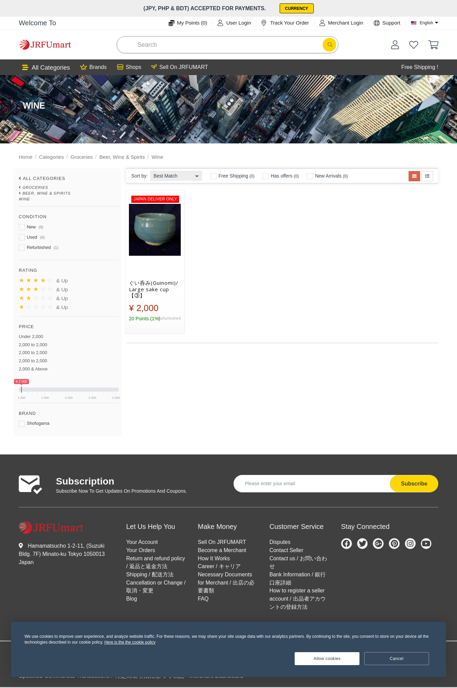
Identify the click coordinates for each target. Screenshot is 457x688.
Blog (131, 599)
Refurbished (38, 247)
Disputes (280, 542)
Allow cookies (327, 658)
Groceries (82, 157)
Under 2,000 (31, 336)
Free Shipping (232, 176)
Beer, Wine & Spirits (122, 157)
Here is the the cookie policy (130, 642)
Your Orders (141, 550)
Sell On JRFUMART (179, 67)
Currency (296, 8)
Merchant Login (341, 23)
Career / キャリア (219, 567)
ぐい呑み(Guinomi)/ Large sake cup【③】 (153, 289)
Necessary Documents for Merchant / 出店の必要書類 (226, 583)
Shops (129, 67)
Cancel (396, 658)
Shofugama (34, 424)
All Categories (46, 67)
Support (387, 23)
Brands (93, 67)
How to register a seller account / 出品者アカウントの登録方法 (297, 599)
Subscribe (414, 484)
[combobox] (176, 174)
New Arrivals (327, 176)
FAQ (203, 599)
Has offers (281, 176)
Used (32, 237)
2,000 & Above (33, 368)
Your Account (142, 542)
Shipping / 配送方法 (150, 575)
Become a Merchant (222, 550)
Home (25, 157)
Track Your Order (285, 23)
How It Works (214, 558)
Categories (51, 157)
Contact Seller (286, 550)
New (31, 227)
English (426, 22)
